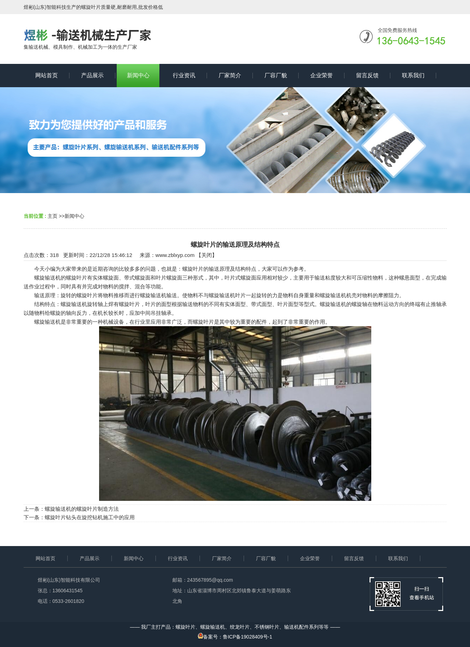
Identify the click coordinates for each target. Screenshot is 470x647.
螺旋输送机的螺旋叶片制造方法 (82, 509)
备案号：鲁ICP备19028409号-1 (235, 637)
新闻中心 (74, 216)
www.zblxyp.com (175, 255)
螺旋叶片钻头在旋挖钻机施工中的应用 (90, 517)
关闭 (206, 255)
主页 (52, 216)
